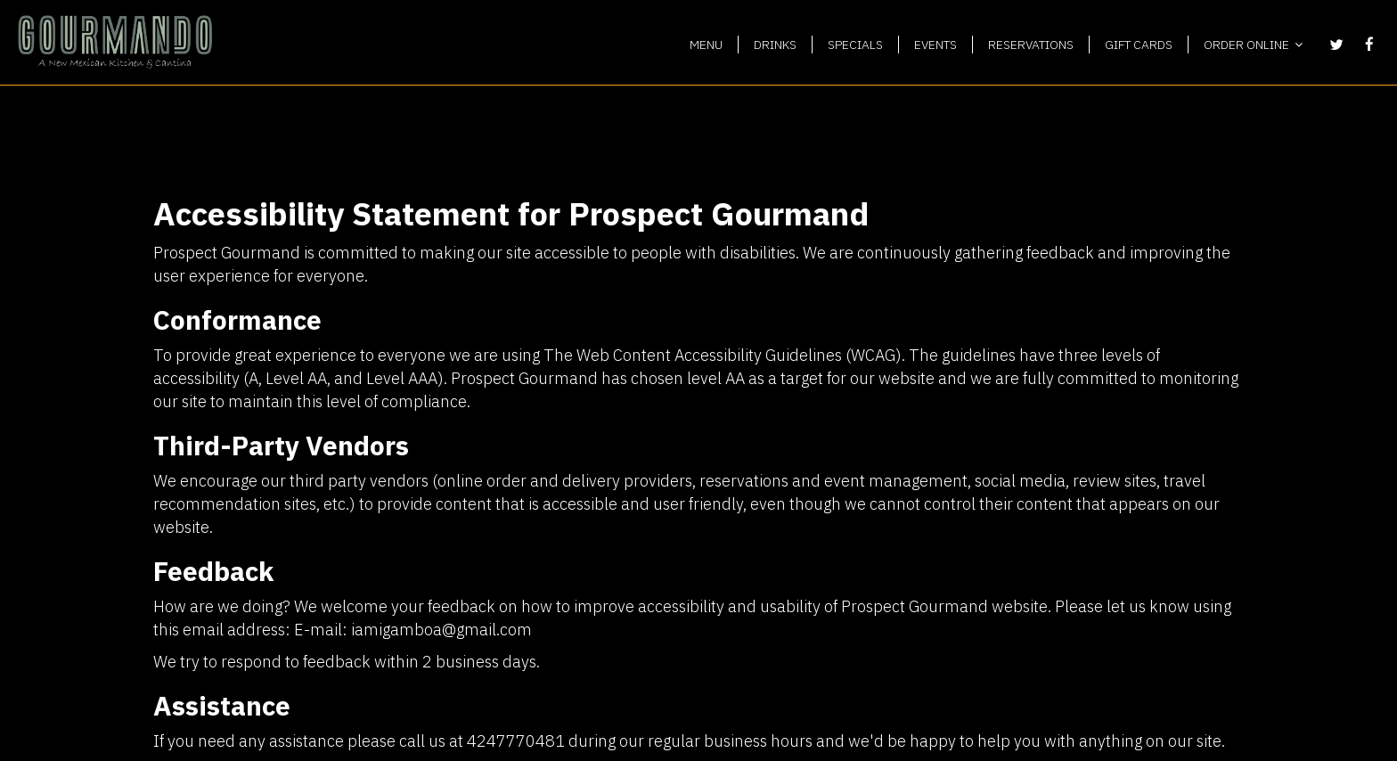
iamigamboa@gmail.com (441, 629)
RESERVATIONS (1031, 45)
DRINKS (775, 45)
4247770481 (516, 740)
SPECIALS (855, 45)
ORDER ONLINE (1253, 45)
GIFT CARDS (1138, 45)
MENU (706, 45)
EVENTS (935, 45)
